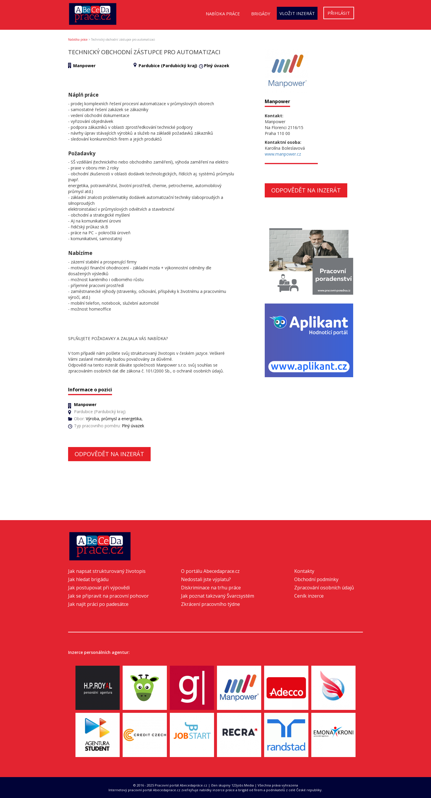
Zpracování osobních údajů (324, 587)
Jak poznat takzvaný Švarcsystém (217, 596)
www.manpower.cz (283, 154)
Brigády (260, 14)
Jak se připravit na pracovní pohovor (108, 596)
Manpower (84, 65)
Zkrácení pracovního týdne (210, 604)
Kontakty (304, 571)
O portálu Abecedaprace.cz (210, 571)
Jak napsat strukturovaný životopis (107, 571)
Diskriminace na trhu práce (211, 587)
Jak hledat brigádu (88, 579)
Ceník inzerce (309, 596)
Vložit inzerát (297, 13)
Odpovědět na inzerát (109, 454)
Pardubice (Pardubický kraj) (168, 65)
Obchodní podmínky (316, 579)
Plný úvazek (216, 65)
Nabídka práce (223, 14)
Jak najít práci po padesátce (98, 604)
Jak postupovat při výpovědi (99, 587)
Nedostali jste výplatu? (206, 579)
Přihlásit (339, 13)
